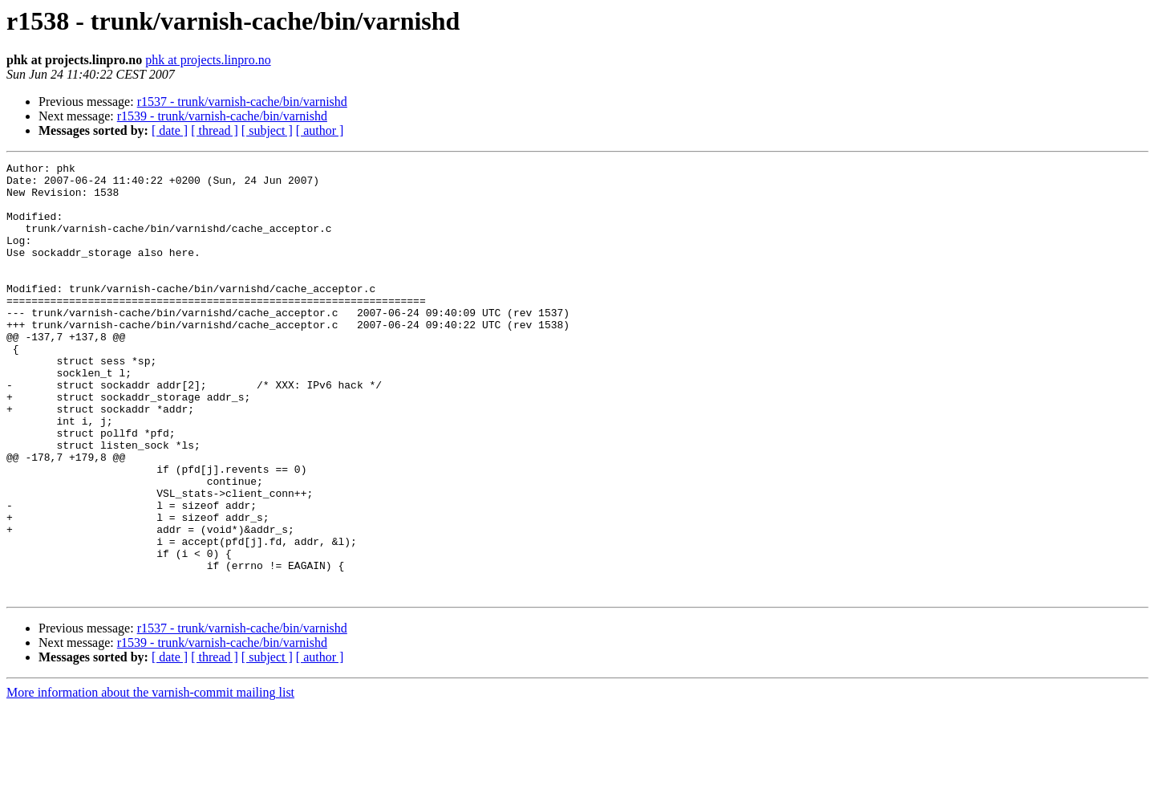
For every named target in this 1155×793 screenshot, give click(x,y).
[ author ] (320, 130)
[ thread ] (214, 130)
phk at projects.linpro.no (207, 60)
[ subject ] (267, 130)
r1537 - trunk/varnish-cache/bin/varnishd (242, 101)
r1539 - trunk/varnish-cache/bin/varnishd (222, 116)
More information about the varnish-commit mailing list (150, 779)
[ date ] (170, 130)
